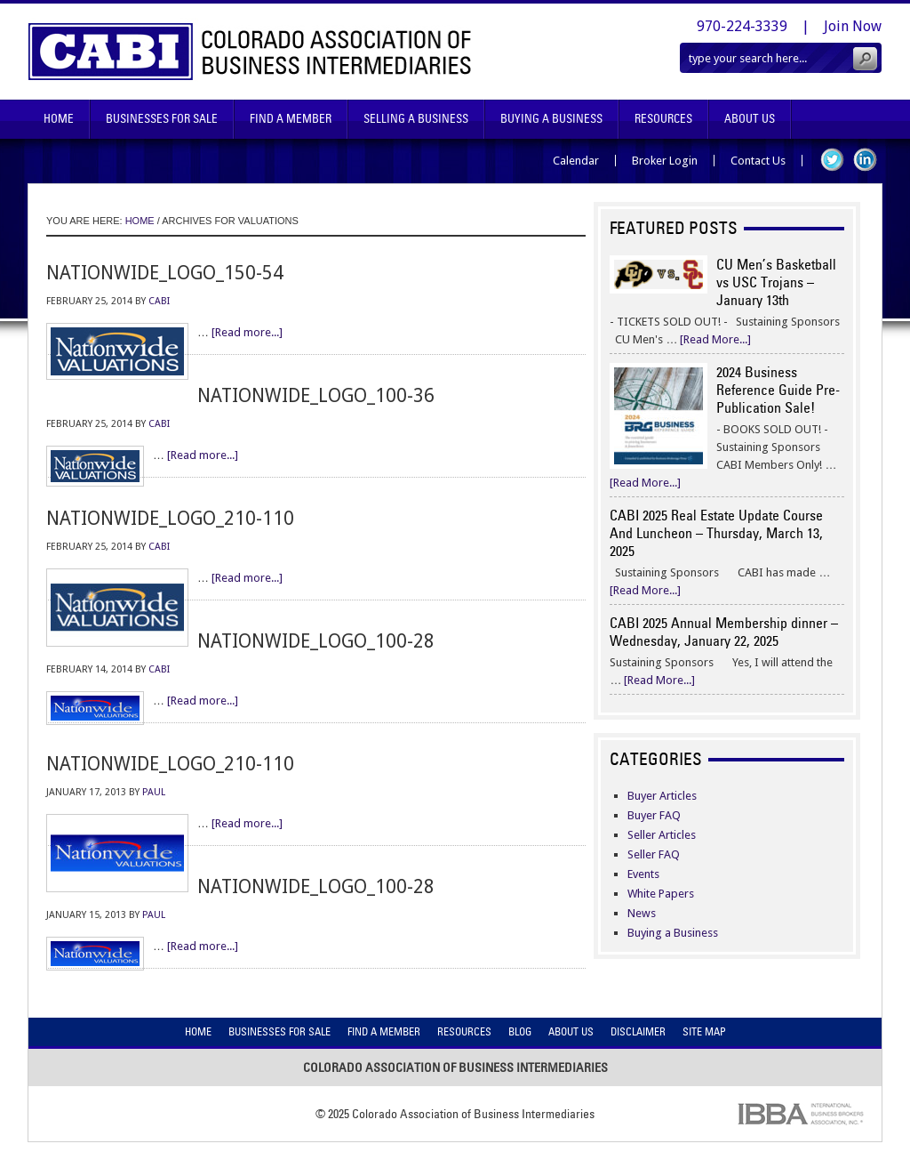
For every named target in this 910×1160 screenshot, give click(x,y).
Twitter (832, 160)
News (641, 913)
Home (59, 118)
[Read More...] (715, 339)
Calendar (576, 160)
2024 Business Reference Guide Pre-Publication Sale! (778, 389)
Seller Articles (661, 835)
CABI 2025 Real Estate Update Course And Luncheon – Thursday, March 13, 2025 (716, 533)
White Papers (660, 893)
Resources (663, 118)
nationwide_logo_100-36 (316, 395)
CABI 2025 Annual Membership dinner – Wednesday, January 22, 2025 (724, 631)
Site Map (704, 1031)
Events (643, 874)
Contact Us (758, 160)
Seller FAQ (653, 854)
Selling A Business (415, 118)
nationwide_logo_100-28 (316, 641)
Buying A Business (551, 118)
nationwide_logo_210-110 (170, 518)
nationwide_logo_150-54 (164, 273)
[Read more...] (247, 332)
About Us (749, 118)
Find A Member (290, 118)
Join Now (853, 26)
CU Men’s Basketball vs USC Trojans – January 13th (776, 282)
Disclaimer (638, 1031)
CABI (159, 301)
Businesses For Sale (162, 118)
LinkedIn (865, 160)
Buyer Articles (662, 795)
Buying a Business (672, 932)
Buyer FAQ (654, 815)
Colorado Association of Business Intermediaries (250, 52)
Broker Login (665, 160)
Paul (153, 792)
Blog (519, 1031)
